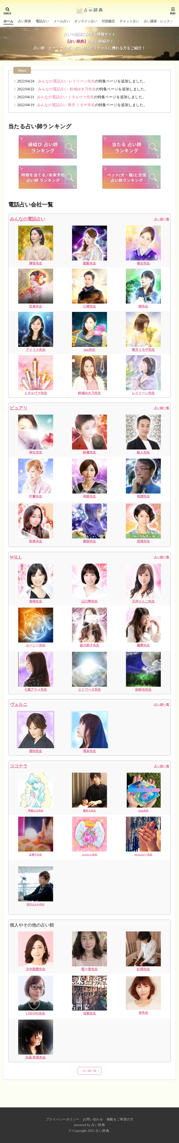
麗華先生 (143, 645)
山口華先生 (89, 601)
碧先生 (143, 306)
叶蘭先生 (35, 496)
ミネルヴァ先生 (35, 393)
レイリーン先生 (143, 393)
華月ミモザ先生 (143, 350)
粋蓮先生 (89, 452)
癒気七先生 (89, 810)
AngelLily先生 (89, 854)
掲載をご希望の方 (120, 1119)
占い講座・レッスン (158, 21)
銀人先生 (143, 452)
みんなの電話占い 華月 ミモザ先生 (66, 105)
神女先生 (35, 452)
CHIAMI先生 (35, 1013)
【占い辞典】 (76, 41)
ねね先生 (143, 810)
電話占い (42, 21)
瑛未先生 (89, 751)
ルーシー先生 (35, 645)
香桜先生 (35, 601)
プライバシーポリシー (62, 1119)
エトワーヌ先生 (89, 689)
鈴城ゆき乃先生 (89, 393)
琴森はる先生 (35, 810)
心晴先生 (89, 306)
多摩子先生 (35, 854)
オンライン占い (85, 21)
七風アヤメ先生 (35, 689)
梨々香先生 (89, 969)
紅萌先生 (143, 969)
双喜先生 (35, 306)
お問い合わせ (93, 1119)
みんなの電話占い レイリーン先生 (66, 81)
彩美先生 (35, 541)
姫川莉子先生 (89, 645)
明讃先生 (143, 496)
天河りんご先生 (143, 601)
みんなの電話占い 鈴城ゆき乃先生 (67, 89)
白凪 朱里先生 (35, 1057)
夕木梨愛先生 (35, 969)
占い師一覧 (161, 408)
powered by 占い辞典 (89, 1125)
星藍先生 (89, 263)
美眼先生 (89, 496)
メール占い (61, 21)
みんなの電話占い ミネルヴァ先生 (65, 97)
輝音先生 (35, 263)
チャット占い (129, 21)
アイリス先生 (35, 350)
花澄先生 (143, 541)
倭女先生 (143, 263)
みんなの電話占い (27, 218)
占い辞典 (24, 21)
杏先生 (143, 1012)
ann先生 (89, 350)
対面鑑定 (108, 21)
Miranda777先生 (143, 854)
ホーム (8, 21)
